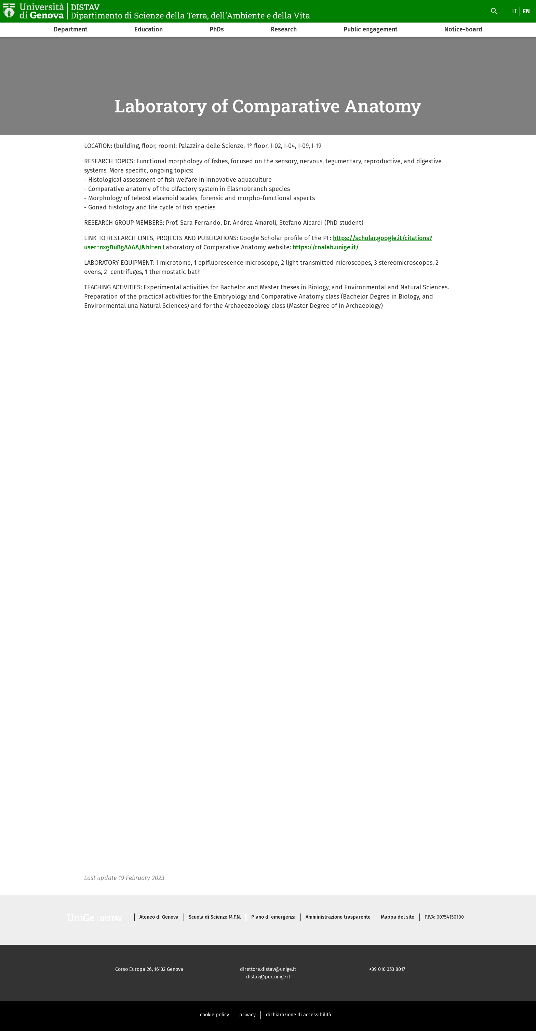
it (514, 11)
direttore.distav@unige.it (268, 969)
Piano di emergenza (273, 917)
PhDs (217, 29)
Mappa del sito (397, 917)
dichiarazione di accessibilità (298, 1015)
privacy (247, 1015)
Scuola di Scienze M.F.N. (215, 917)
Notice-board (463, 29)
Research (284, 29)
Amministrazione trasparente (338, 917)
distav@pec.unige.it (268, 977)
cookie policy (214, 1015)
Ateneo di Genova (158, 917)
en (526, 11)
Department (71, 29)
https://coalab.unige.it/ (326, 247)
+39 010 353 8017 (387, 969)
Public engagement (371, 29)
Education (148, 29)
